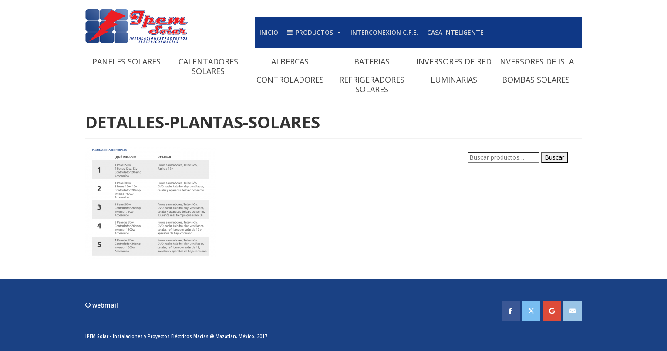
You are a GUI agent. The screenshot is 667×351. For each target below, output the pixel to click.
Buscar (554, 157)
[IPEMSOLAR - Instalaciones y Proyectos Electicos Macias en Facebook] (511, 311)
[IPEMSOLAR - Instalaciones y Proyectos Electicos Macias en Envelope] (572, 311)
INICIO (268, 32)
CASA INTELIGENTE (455, 32)
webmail (104, 305)
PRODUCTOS (319, 32)
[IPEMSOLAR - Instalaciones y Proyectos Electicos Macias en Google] (552, 311)
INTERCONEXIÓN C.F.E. (384, 32)
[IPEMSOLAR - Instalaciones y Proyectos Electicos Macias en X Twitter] (531, 311)
